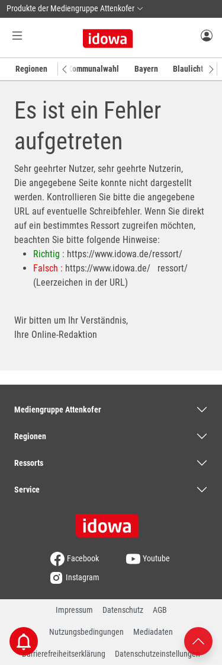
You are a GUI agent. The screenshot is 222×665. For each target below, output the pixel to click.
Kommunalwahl (93, 68)
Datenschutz (122, 610)
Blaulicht (188, 68)
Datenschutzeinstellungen (157, 653)
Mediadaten (153, 632)
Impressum (74, 610)
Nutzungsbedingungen (86, 632)
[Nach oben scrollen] (198, 640)
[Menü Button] (17, 35)
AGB (160, 610)
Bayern (146, 68)
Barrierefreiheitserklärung (63, 653)
